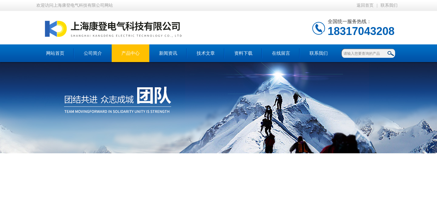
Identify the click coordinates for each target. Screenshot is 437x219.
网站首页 (55, 53)
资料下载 (243, 53)
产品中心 (130, 53)
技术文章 (206, 53)
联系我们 (389, 5)
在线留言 (281, 53)
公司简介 (93, 53)
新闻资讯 (168, 53)
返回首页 (365, 5)
